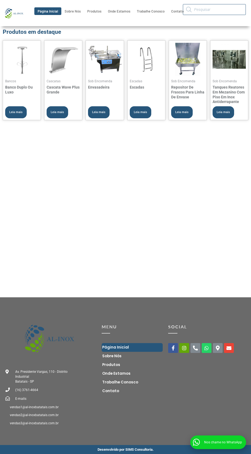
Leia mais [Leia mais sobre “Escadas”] (140, 112)
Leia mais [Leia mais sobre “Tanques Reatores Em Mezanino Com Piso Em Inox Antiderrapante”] (223, 112)
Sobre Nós (73, 11)
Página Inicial (48, 11)
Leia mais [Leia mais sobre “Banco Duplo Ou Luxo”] (16, 112)
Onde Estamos (119, 11)
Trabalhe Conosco (151, 11)
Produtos (94, 11)
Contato (177, 11)
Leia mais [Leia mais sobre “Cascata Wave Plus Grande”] (57, 112)
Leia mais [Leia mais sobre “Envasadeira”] (98, 112)
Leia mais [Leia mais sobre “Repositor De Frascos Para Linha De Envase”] (182, 112)
